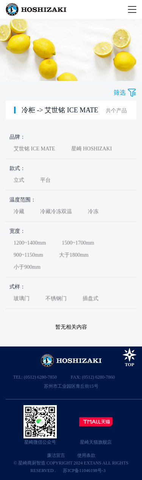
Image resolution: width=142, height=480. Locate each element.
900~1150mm (28, 256)
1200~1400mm (30, 244)
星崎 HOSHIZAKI (91, 149)
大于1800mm (74, 256)
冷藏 (19, 212)
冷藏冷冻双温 (56, 212)
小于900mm (27, 268)
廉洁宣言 (56, 455)
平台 (45, 181)
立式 (19, 181)
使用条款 (86, 455)
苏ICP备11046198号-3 (84, 470)
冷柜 (28, 110)
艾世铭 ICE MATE (71, 110)
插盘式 (90, 299)
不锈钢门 (56, 299)
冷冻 (93, 212)
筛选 (120, 92)
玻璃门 (22, 299)
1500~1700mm (78, 244)
